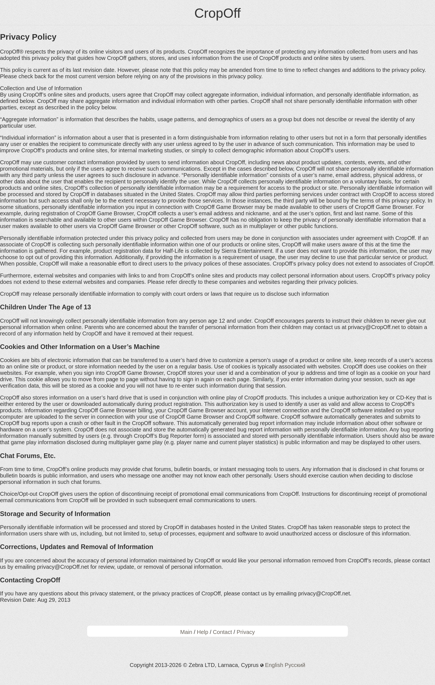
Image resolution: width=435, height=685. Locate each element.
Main (186, 632)
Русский (295, 665)
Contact (222, 632)
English (274, 665)
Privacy (246, 632)
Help (202, 632)
